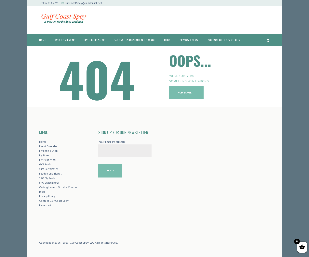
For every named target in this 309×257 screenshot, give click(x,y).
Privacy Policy (47, 196)
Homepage (185, 93)
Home (43, 142)
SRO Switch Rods (49, 183)
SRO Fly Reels (47, 178)
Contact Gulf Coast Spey (54, 201)
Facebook (45, 205)
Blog (42, 192)
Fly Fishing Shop (48, 151)
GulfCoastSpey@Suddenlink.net (83, 3)
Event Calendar (48, 146)
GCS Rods (45, 164)
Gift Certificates (48, 169)
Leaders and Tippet (50, 174)
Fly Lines (44, 155)
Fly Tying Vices (47, 160)
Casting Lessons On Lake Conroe (58, 187)
